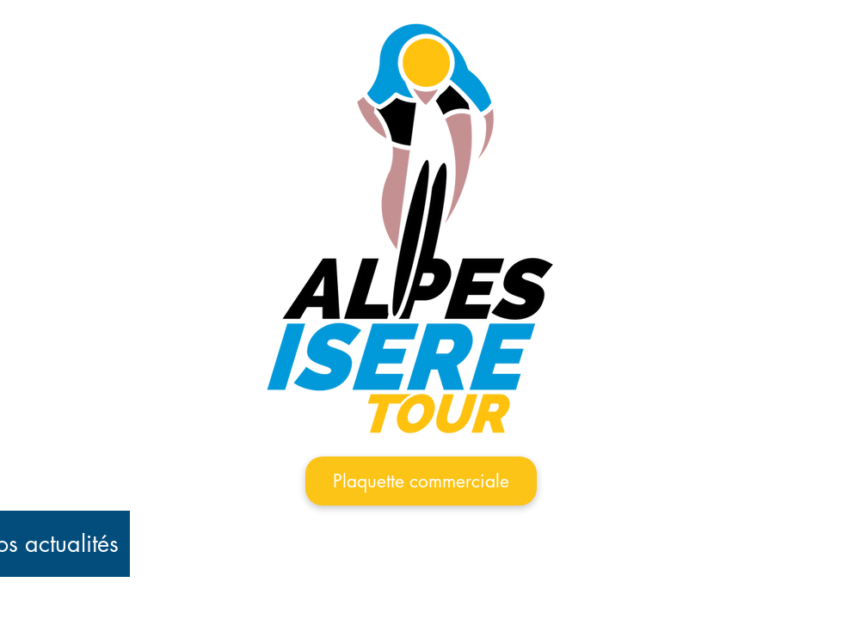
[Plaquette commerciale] (421, 481)
